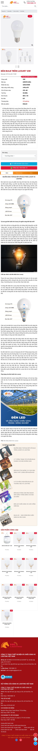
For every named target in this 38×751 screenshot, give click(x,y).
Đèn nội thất (16, 11)
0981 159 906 (11, 712)
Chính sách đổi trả (29, 727)
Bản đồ (32, 729)
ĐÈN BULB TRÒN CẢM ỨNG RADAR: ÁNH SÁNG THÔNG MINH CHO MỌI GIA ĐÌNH (24, 494)
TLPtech (27, 737)
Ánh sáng (4, 152)
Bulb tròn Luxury (13, 441)
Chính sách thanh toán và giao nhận (11, 727)
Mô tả (7, 173)
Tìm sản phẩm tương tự (29, 76)
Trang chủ (3, 11)
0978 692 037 (11, 705)
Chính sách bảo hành (21, 729)
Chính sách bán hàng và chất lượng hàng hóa (13, 725)
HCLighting (26, 101)
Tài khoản (3, 732)
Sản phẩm (9, 11)
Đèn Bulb (22, 11)
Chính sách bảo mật (6, 729)
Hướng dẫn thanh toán (7, 723)
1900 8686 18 (11, 696)
